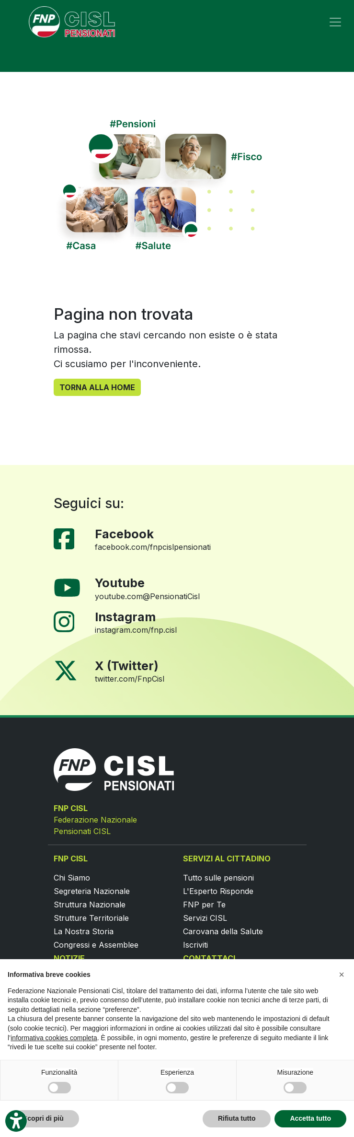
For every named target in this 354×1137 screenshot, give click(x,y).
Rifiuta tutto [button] (237, 1118)
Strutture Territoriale (91, 918)
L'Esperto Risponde (218, 891)
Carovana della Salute (223, 931)
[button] (341, 974)
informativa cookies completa (54, 1038)
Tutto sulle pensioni (218, 877)
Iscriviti (195, 945)
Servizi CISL (205, 918)
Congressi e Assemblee (96, 945)
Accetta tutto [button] (310, 1118)
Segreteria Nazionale (92, 891)
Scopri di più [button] (43, 1118)
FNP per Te (204, 904)
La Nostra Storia (84, 931)
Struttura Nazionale (90, 904)
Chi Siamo (72, 877)
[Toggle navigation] (335, 22)
